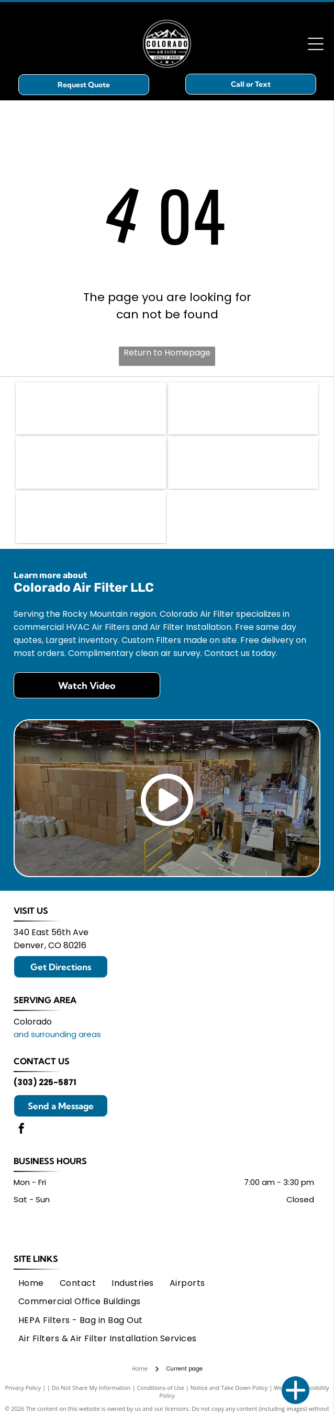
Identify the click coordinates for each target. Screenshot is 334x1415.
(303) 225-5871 (45, 1082)
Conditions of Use (160, 1387)
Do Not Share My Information (91, 1387)
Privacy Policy (23, 1387)
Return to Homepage (167, 353)
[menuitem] (31, 1283)
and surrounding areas (57, 1034)
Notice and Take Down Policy (229, 1387)
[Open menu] (316, 44)
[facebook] (21, 1130)
